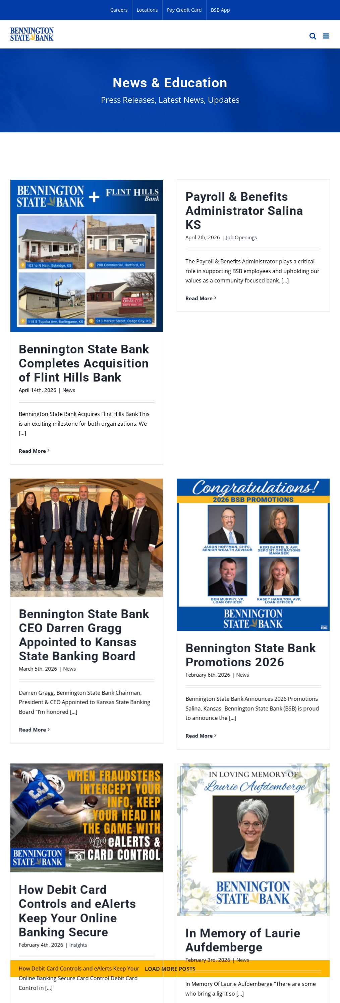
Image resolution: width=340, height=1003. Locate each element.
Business (89, 885)
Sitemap (21, 941)
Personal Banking (34, 885)
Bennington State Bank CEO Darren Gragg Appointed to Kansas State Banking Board (215, 458)
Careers (243, 885)
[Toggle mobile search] (312, 35)
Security (166, 885)
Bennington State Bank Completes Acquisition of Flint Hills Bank (84, 363)
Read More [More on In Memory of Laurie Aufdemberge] (231, 849)
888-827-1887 (185, 912)
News (68, 390)
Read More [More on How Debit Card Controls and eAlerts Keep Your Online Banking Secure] (98, 844)
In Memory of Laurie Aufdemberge (275, 779)
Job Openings (208, 237)
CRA (320, 885)
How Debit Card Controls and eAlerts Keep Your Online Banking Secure (143, 750)
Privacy (128, 885)
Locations (284, 885)
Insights (144, 783)
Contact (205, 885)
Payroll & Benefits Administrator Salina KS (211, 211)
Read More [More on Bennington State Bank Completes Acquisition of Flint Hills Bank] (32, 450)
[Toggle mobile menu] (326, 35)
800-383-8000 (29, 923)
